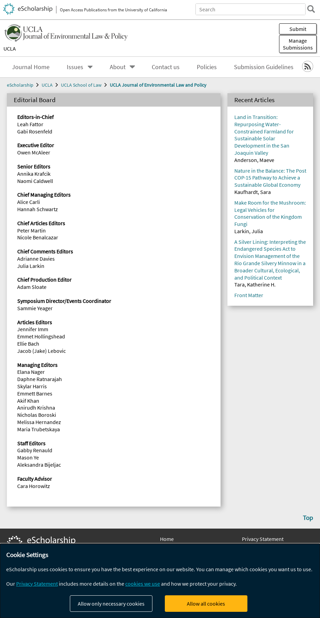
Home (167, 538)
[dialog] (160, 581)
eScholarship (20, 85)
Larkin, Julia (248, 231)
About (118, 67)
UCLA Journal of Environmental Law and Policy (158, 85)
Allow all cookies (206, 603)
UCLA (9, 48)
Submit (297, 28)
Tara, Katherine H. (255, 284)
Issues (75, 67)
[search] (311, 8)
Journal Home (31, 67)
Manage (298, 44)
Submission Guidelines (264, 67)
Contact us (166, 67)
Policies (207, 67)
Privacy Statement (263, 538)
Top (308, 517)
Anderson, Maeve (254, 159)
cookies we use (142, 583)
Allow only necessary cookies (111, 603)
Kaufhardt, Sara (252, 191)
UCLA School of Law (81, 85)
